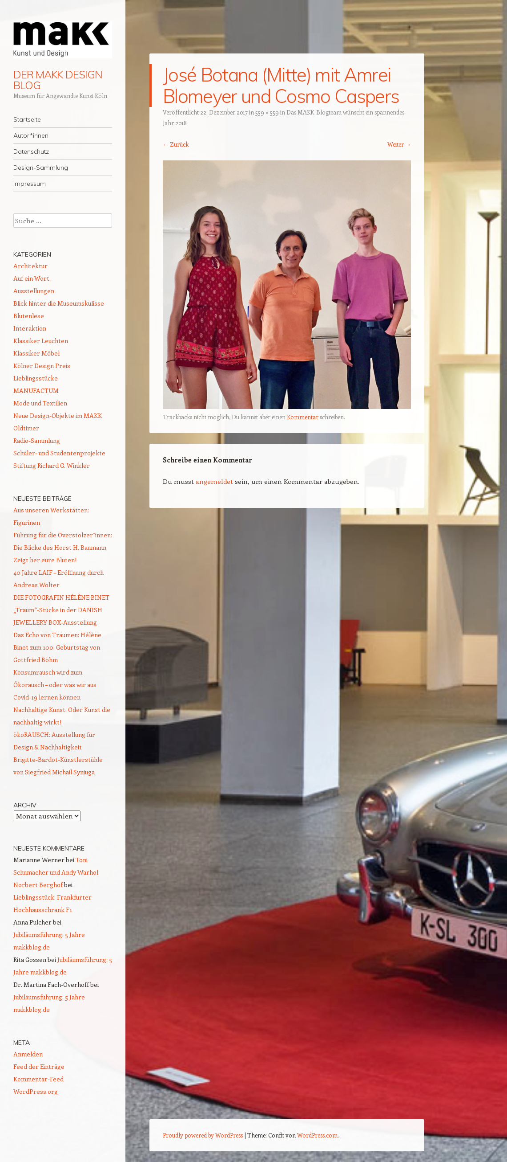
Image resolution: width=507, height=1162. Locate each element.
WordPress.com (317, 1135)
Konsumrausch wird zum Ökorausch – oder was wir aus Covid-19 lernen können (55, 684)
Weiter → (399, 144)
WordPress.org (35, 1091)
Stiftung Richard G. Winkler (51, 465)
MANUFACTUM (36, 390)
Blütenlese (28, 315)
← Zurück (176, 144)
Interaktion (29, 328)
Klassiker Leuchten (40, 340)
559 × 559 (267, 112)
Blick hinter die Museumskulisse (58, 303)
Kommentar (302, 417)
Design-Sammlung (40, 168)
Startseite (27, 119)
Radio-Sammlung (36, 440)
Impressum (29, 184)
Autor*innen (30, 135)
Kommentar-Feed (38, 1079)
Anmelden (28, 1054)
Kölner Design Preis (41, 365)
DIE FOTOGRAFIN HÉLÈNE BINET (61, 597)
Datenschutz (31, 151)
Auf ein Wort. (32, 278)
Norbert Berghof (38, 884)
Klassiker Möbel (36, 353)
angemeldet (214, 481)
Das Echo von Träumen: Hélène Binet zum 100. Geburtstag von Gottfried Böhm (57, 647)
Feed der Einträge (38, 1066)
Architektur (30, 266)
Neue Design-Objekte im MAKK (57, 415)
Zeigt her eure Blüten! (44, 560)
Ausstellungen (33, 290)
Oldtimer (26, 428)
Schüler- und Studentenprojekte (59, 453)
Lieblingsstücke (35, 378)
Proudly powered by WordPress (203, 1135)
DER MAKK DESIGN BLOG (57, 80)
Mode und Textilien (40, 403)
